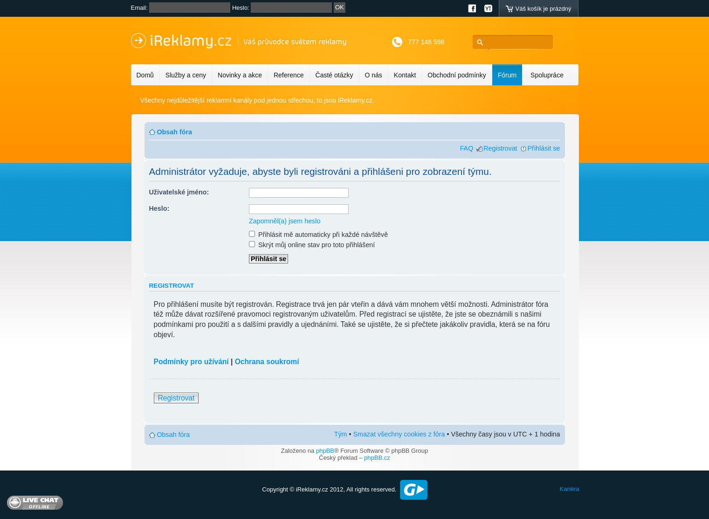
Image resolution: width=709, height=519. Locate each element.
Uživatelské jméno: (179, 192)
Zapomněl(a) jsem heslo (284, 221)
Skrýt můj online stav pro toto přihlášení (312, 245)
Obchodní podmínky (456, 75)
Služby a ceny (185, 75)
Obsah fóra (174, 132)
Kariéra (569, 488)
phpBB (325, 450)
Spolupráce (547, 75)
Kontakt (405, 75)
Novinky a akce (240, 75)
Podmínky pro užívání (191, 362)
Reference (289, 75)
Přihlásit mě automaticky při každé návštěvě (318, 234)
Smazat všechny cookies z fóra (399, 434)
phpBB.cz (377, 457)
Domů (145, 75)
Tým (340, 434)
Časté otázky (334, 75)
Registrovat (500, 148)
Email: (139, 7)
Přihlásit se (544, 148)
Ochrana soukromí (267, 362)
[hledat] (515, 42)
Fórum (507, 75)
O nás (373, 75)
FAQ (467, 148)
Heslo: (240, 7)
